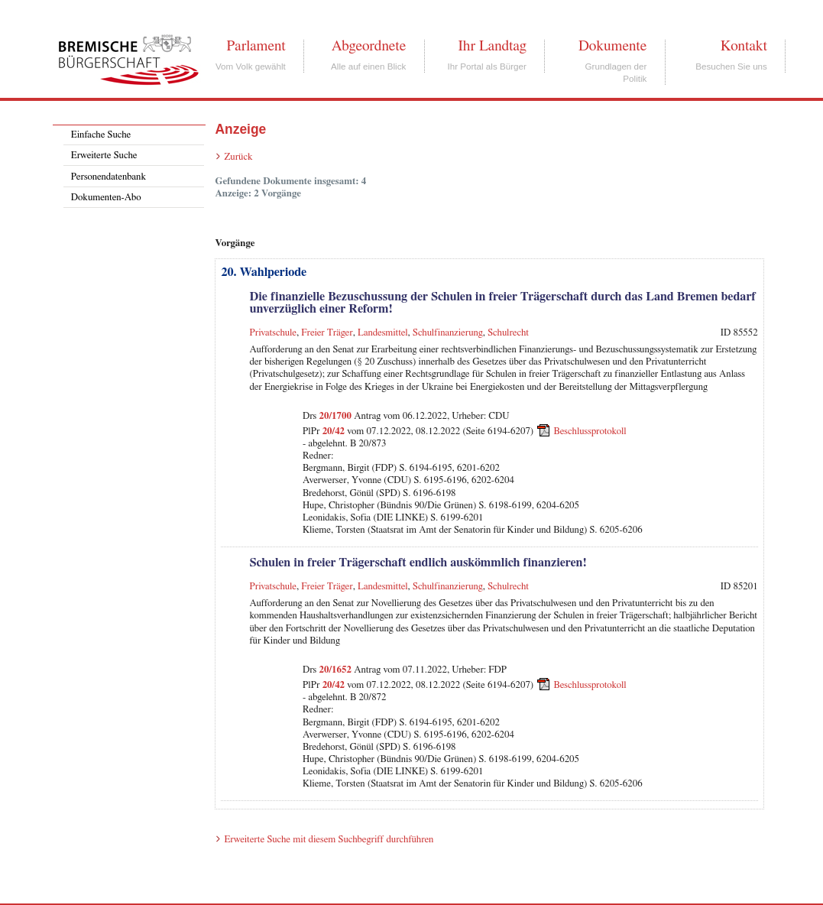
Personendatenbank (108, 177)
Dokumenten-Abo (106, 198)
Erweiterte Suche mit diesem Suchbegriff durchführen (328, 840)
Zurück (238, 157)
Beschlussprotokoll (590, 431)
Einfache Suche (101, 135)
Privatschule (272, 333)
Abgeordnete (369, 46)
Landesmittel (383, 333)
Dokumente (612, 46)
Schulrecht (508, 333)
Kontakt (744, 46)
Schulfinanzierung (448, 333)
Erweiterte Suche (104, 156)
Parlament (255, 46)
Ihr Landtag (492, 46)
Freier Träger (326, 333)
